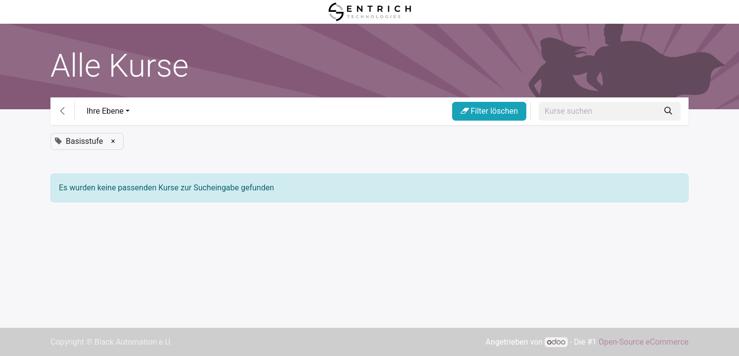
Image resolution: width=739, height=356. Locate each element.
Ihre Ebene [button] (105, 111)
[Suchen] (668, 111)
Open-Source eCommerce (644, 342)
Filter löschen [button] (489, 111)
